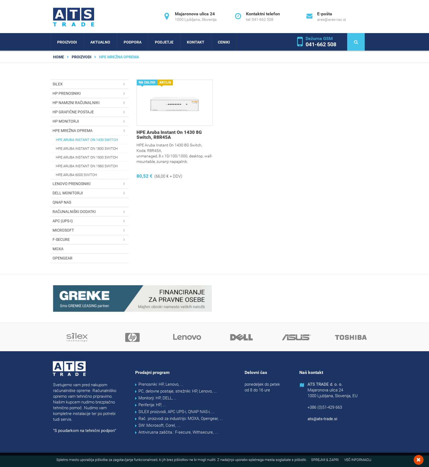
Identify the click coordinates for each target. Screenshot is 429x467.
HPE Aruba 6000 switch (76, 175)
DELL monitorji (90, 193)
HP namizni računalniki (90, 102)
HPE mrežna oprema (90, 130)
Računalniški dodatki (90, 211)
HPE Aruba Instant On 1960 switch (87, 166)
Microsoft (90, 230)
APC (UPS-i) (90, 221)
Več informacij (357, 460)
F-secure (90, 239)
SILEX (90, 84)
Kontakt (195, 42)
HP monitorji (90, 121)
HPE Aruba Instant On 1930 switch (87, 157)
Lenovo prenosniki (90, 183)
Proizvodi (67, 42)
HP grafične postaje (90, 112)
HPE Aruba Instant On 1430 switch (87, 140)
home (58, 57)
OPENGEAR (63, 258)
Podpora (132, 42)
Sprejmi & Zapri (325, 460)
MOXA (58, 249)
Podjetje (164, 42)
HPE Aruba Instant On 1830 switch (87, 148)
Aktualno (100, 42)
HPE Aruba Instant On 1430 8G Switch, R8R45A (169, 134)
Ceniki (224, 42)
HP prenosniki (90, 93)
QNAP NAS (62, 202)
